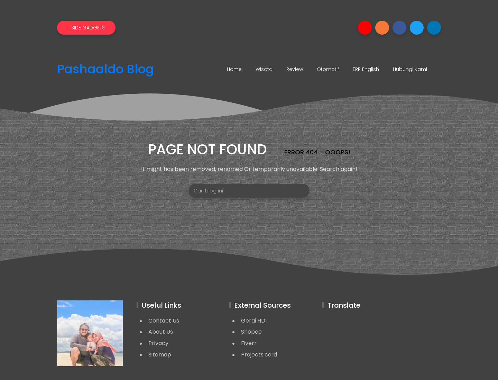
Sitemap (159, 355)
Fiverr (249, 343)
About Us (160, 332)
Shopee (251, 332)
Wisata (264, 69)
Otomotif (328, 69)
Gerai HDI (254, 321)
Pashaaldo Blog (105, 69)
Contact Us (163, 321)
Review (294, 69)
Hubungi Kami (410, 69)
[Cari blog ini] (249, 191)
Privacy (158, 343)
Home (234, 69)
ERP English (366, 69)
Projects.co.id (259, 355)
